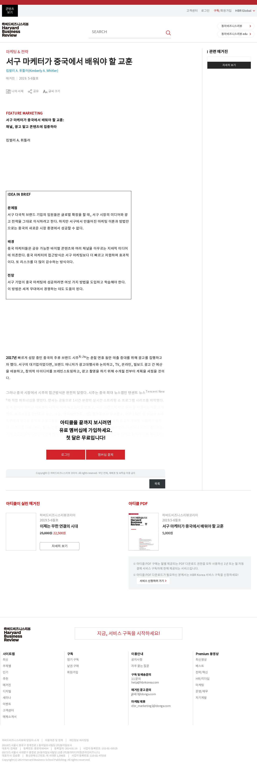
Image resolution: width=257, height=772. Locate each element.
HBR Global (243, 11)
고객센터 (192, 11)
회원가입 (72, 672)
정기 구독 (73, 659)
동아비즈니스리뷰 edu (234, 34)
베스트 (200, 666)
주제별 (7, 666)
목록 (157, 484)
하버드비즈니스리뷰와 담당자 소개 (20, 740)
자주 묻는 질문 (140, 666)
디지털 (7, 691)
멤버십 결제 (105, 455)
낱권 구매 (73, 666)
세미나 (7, 698)
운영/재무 (202, 691)
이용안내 (137, 654)
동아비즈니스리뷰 (231, 26)
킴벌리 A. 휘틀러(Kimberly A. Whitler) (32, 71)
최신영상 (201, 659)
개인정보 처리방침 (79, 740)
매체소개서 (10, 717)
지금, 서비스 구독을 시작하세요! (128, 633)
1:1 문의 (136, 679)
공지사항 (136, 659)
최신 (5, 659)
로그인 (205, 11)
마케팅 (200, 685)
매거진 (7, 685)
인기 (5, 672)
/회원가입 (223, 11)
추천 (5, 679)
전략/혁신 (202, 672)
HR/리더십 (203, 679)
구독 (70, 654)
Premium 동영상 (207, 654)
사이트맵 (9, 654)
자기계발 (201, 698)
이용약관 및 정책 (54, 740)
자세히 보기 (229, 65)
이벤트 (7, 704)
